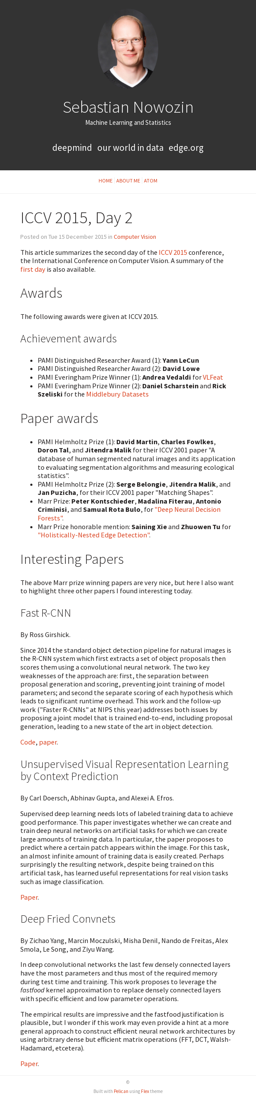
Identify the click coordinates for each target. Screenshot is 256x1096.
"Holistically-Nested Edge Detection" (93, 534)
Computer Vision (135, 237)
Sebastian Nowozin (128, 106)
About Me (128, 180)
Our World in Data (130, 147)
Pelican (121, 1091)
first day (32, 269)
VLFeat (213, 377)
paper (48, 742)
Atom (150, 180)
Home (105, 180)
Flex (145, 1091)
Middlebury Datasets (117, 394)
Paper (29, 897)
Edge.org (186, 147)
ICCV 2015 (173, 252)
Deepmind (72, 147)
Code (27, 742)
